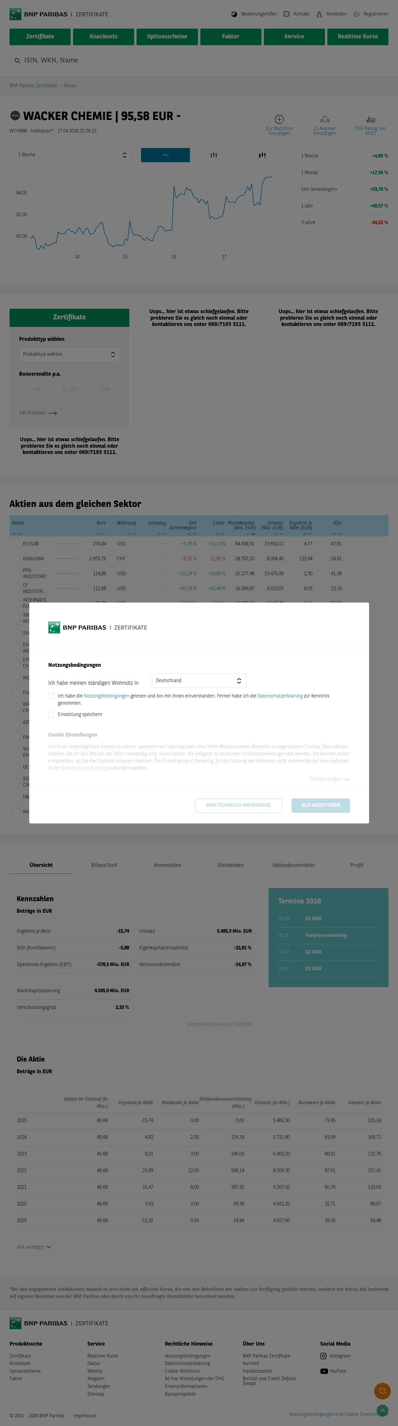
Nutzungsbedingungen (106, 696)
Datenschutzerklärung (280, 696)
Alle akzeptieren (320, 805)
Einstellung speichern (80, 714)
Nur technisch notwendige (238, 805)
